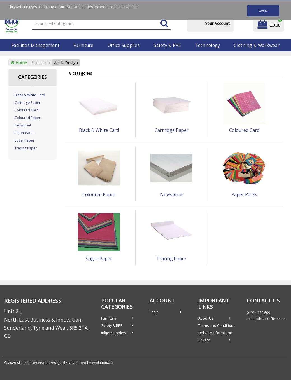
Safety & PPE (167, 45)
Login (154, 312)
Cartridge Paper (28, 102)
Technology (207, 45)
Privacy (204, 340)
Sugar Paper (24, 140)
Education (40, 62)
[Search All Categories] (101, 24)
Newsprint (23, 125)
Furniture (83, 45)
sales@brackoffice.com (266, 318)
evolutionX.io (102, 362)
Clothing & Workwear (256, 45)
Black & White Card (30, 95)
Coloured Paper (28, 117)
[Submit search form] (164, 23)
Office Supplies (124, 45)
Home (19, 62)
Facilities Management (35, 45)
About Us (206, 318)
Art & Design (66, 62)
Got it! (263, 10)
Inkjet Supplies (113, 332)
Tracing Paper (26, 148)
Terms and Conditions (216, 325)
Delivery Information (215, 332)
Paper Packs (24, 132)
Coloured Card (27, 110)
